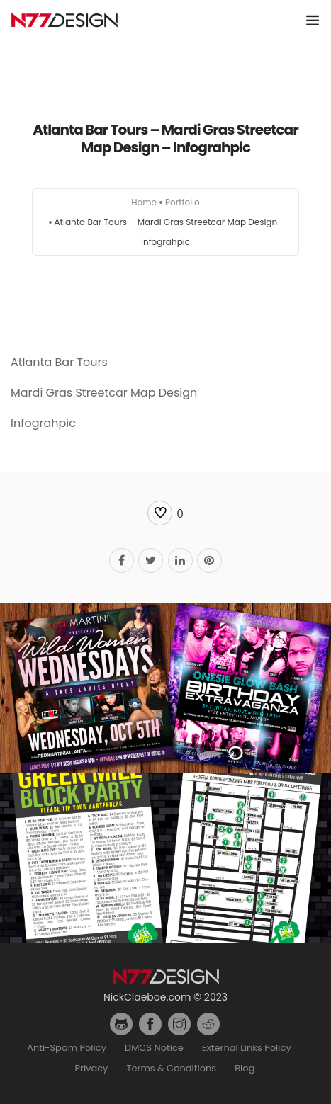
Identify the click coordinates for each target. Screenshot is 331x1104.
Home (144, 202)
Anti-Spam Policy (66, 1047)
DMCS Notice (154, 1047)
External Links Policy (246, 1047)
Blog (244, 1068)
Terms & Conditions (171, 1068)
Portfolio (182, 202)
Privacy (91, 1068)
